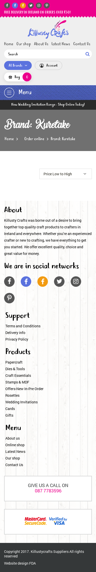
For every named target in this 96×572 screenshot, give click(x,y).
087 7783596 (48, 491)
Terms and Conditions (22, 326)
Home (8, 44)
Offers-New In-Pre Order (24, 388)
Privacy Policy (16, 339)
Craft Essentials (18, 375)
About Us (41, 44)
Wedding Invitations (21, 402)
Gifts (9, 415)
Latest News (60, 44)
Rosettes (12, 395)
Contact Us (81, 44)
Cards (10, 408)
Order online (34, 139)
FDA (32, 563)
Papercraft (14, 362)
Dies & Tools (15, 368)
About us (12, 438)
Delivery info (15, 332)
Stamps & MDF (17, 382)
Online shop (15, 444)
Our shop (23, 44)
